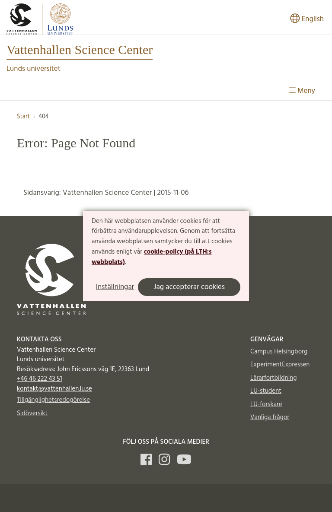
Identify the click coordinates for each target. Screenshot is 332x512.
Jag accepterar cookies (189, 287)
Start (23, 117)
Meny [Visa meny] (302, 91)
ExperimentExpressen (280, 364)
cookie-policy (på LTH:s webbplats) (152, 257)
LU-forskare (266, 404)
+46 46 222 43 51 (39, 379)
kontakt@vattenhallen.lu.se (54, 389)
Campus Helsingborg (278, 352)
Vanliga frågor (269, 417)
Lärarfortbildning (273, 378)
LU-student (265, 391)
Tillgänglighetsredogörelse (53, 400)
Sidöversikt (32, 413)
